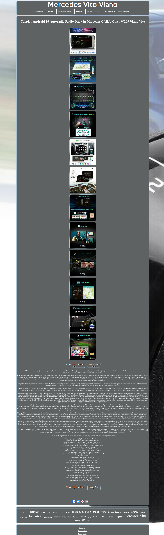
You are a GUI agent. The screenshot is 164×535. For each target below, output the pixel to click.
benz (104, 516)
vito (143, 516)
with (26, 517)
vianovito (126, 512)
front (96, 511)
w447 (96, 516)
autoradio (77, 520)
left (83, 519)
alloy (64, 517)
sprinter (34, 511)
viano (134, 511)
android (57, 517)
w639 (38, 516)
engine (143, 512)
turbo (89, 517)
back (88, 520)
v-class (67, 512)
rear (49, 512)
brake (111, 517)
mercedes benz (48, 517)
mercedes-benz (81, 511)
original (118, 517)
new (27, 512)
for (31, 516)
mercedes (131, 516)
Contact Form (82, 531)
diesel (22, 512)
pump (21, 517)
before (75, 517)
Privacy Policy (82, 534)
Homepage (82, 528)
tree (69, 517)
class (83, 516)
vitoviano (55, 512)
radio (61, 512)
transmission (114, 512)
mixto (43, 512)
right (103, 511)
